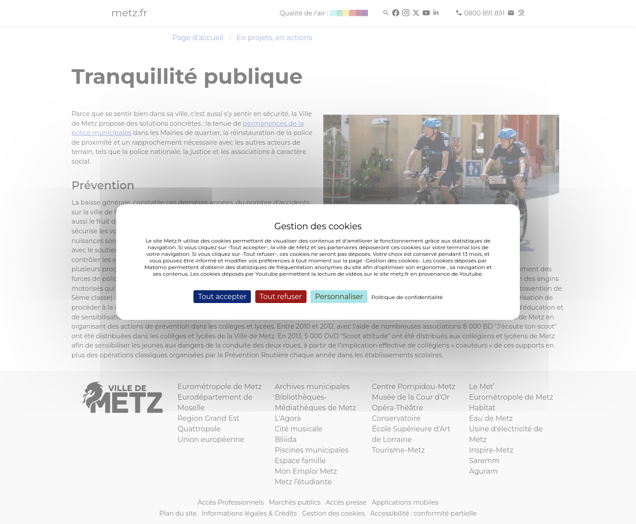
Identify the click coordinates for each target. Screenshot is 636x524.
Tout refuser (281, 296)
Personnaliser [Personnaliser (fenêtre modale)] (339, 296)
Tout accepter (222, 296)
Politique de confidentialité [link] (407, 297)
